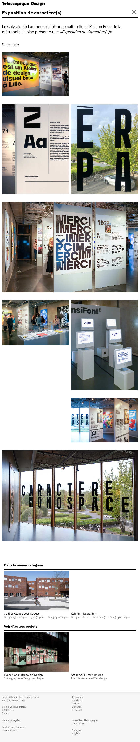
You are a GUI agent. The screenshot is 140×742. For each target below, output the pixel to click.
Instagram (77, 697)
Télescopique (15, 4)
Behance (77, 707)
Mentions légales (11, 720)
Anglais (76, 733)
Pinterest (77, 710)
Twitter (76, 704)
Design (38, 4)
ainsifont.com (11, 730)
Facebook (77, 700)
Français (76, 730)
